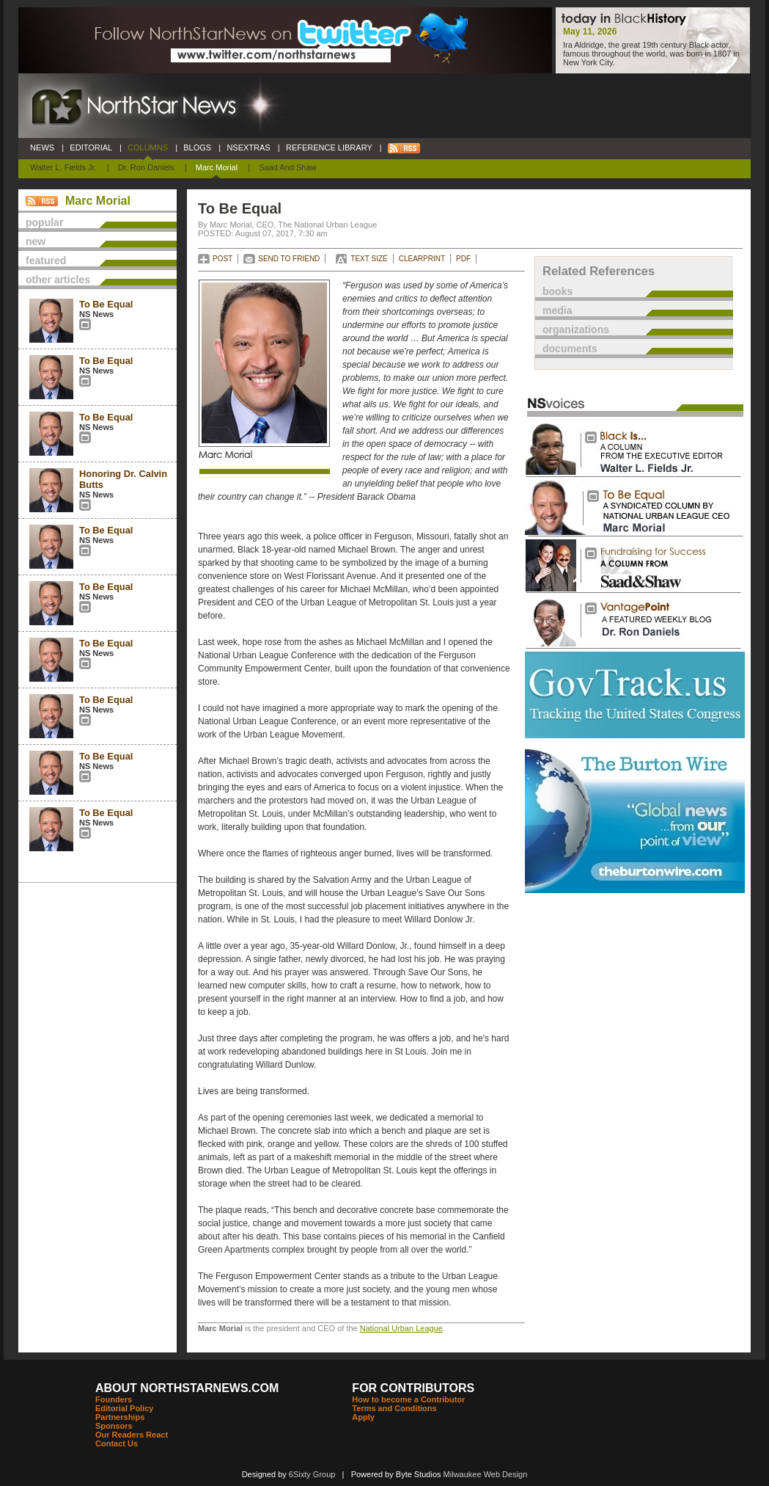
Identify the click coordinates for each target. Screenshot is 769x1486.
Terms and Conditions (394, 1408)
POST (222, 259)
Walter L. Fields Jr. (63, 167)
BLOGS (197, 147)
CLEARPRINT (422, 259)
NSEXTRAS (248, 147)
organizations (575, 329)
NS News (96, 314)
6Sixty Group (312, 1474)
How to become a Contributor (408, 1399)
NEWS (42, 147)
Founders (113, 1399)
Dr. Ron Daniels (146, 167)
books (557, 291)
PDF (463, 259)
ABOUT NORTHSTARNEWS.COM (187, 1388)
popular (44, 222)
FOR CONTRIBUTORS (413, 1388)
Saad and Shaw (287, 167)
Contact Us (116, 1443)
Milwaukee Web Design (486, 1474)
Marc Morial (217, 167)
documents (569, 348)
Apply (363, 1417)
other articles (58, 279)
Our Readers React (131, 1434)
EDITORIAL (91, 147)
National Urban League (401, 1328)
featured (46, 260)
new (35, 241)
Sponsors (114, 1425)
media (557, 310)
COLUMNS (147, 147)
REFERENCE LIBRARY (329, 147)
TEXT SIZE (368, 259)
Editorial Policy (124, 1408)
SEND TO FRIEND (289, 259)
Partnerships (119, 1417)
